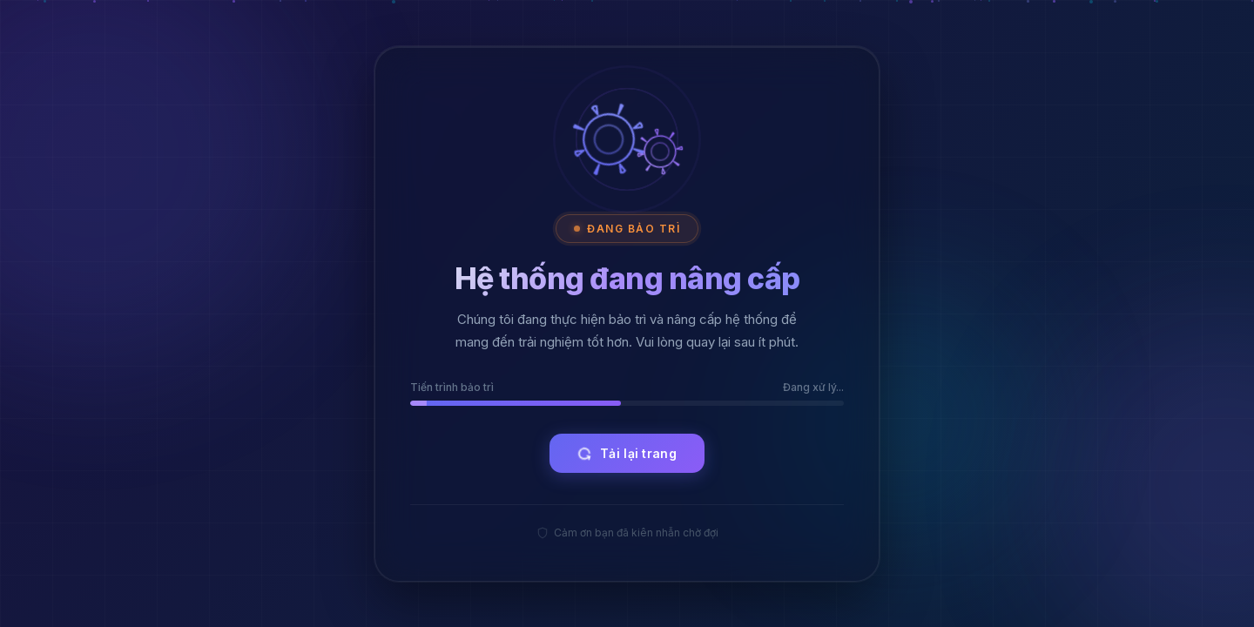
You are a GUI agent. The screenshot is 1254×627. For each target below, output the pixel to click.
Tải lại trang (625, 452)
